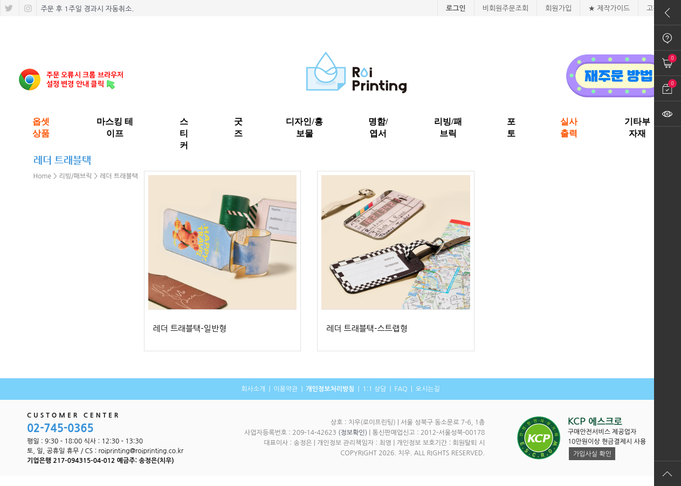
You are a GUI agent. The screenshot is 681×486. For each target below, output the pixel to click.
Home (42, 176)
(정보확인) (352, 432)
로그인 (456, 8)
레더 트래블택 (119, 176)
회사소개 (253, 389)
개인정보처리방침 (330, 389)
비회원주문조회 (506, 8)
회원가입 (558, 8)
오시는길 (428, 389)
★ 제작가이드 (609, 8)
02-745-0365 (60, 428)
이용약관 (285, 389)
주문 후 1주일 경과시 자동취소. (86, 8)
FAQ (400, 389)
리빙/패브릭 (75, 176)
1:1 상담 (374, 389)
